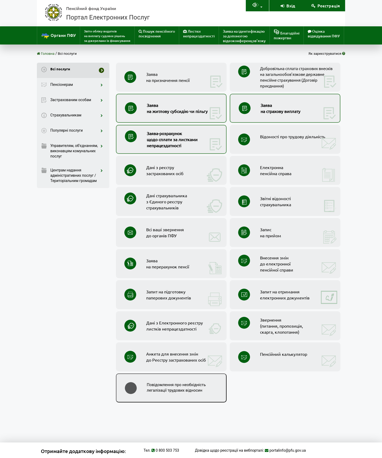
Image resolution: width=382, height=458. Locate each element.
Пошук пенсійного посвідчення (157, 33)
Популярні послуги (76, 130)
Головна (46, 54)
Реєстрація (325, 5)
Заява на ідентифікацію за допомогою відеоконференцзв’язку (244, 36)
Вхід (287, 5)
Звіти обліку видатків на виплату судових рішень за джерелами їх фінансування (107, 36)
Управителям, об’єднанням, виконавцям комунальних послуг (76, 151)
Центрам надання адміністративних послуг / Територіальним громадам (76, 175)
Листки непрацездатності (199, 33)
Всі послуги (67, 54)
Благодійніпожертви (287, 34)
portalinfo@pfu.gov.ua (288, 450)
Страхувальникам (76, 115)
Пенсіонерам (76, 84)
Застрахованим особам (76, 100)
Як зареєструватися (326, 54)
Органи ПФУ (58, 36)
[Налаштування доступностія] (257, 5)
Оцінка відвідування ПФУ (324, 33)
